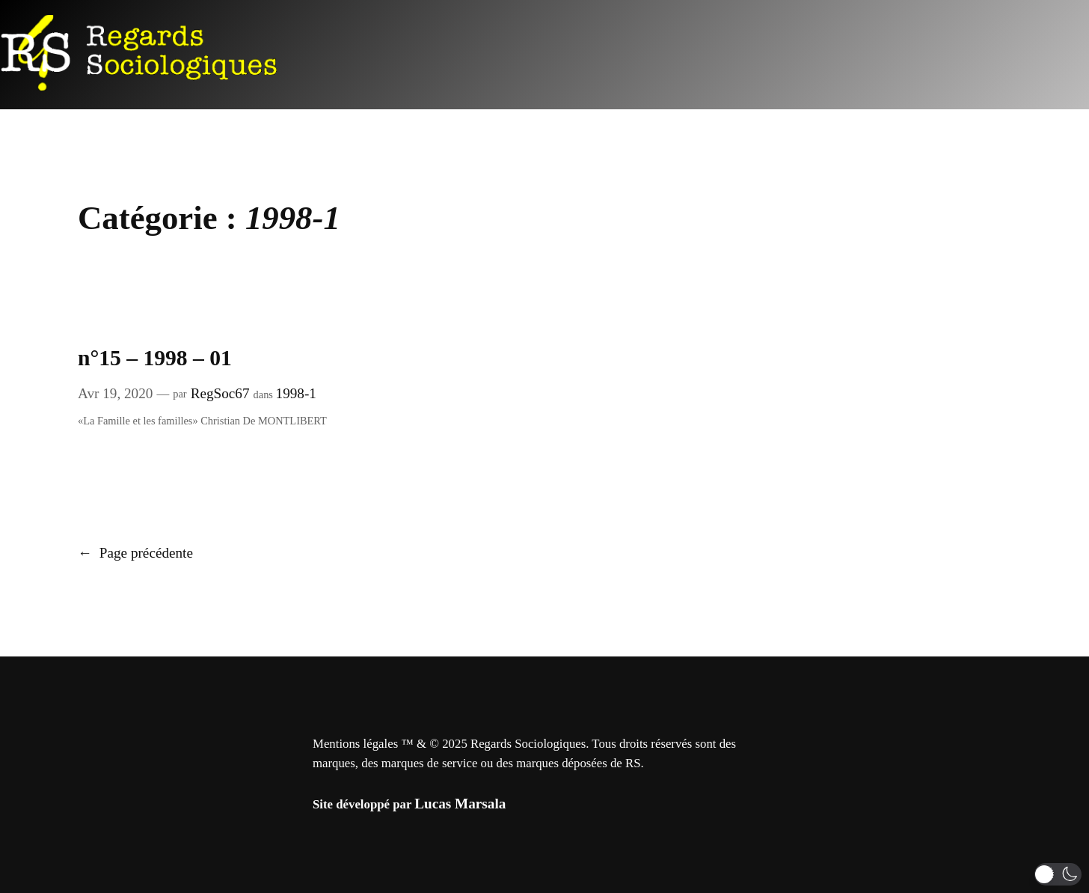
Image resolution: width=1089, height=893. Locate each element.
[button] (1058, 874)
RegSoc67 (220, 393)
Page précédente (135, 553)
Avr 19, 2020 (115, 393)
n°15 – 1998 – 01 (155, 358)
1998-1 (296, 393)
